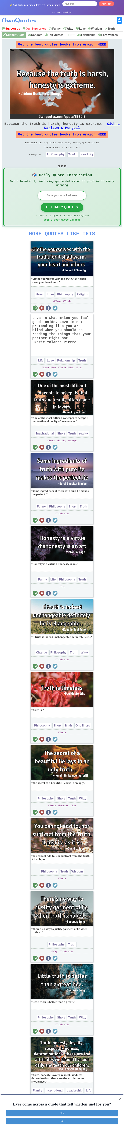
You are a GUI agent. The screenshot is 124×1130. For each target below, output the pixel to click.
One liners (82, 737)
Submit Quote (15, 34)
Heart (39, 305)
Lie (67, 524)
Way (54, 962)
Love (82, 28)
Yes (62, 1113)
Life (40, 372)
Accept (73, 451)
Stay (79, 378)
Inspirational (45, 445)
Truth (111, 28)
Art (63, 597)
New (72, 34)
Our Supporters (36, 28)
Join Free (106, 3)
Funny (56, 28)
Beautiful (64, 816)
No (62, 1120)
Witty (70, 28)
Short (61, 445)
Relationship (66, 372)
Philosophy (56, 161)
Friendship (88, 34)
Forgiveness (109, 34)
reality (87, 161)
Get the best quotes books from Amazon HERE (62, 45)
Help (71, 378)
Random (36, 34)
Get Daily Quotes (62, 216)
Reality (62, 451)
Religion (82, 305)
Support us (12, 28)
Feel (54, 378)
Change (41, 664)
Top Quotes (55, 34)
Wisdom (96, 28)
